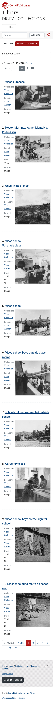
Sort (6, 68)
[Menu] (9, 27)
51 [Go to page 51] (16, 648)
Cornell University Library (18, 693)
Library (10, 13)
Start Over (8, 43)
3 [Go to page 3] (38, 643)
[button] (27, 43)
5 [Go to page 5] (47, 643)
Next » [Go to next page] (21, 643)
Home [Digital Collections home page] (4, 666)
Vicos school (13, 306)
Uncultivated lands (17, 185)
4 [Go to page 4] (42, 643)
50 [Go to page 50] (10, 648)
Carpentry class (15, 463)
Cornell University (16, 5)
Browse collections (38, 666)
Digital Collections (23, 18)
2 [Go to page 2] (33, 643)
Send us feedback (13, 680)
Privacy (32, 693)
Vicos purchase (15, 82)
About (11, 666)
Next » (29, 63)
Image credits (7, 674)
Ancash (7, 105)
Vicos (6, 101)
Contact (5, 669)
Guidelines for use (22, 666)
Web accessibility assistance (13, 698)
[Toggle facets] (47, 55)
